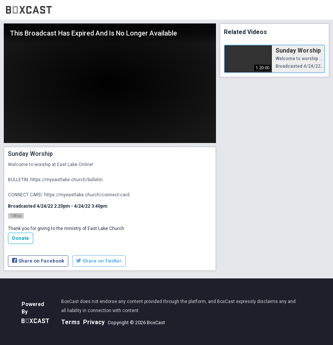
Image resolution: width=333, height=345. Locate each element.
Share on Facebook (38, 261)
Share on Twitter (99, 261)
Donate (20, 238)
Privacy (94, 322)
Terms (70, 322)
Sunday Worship (298, 50)
